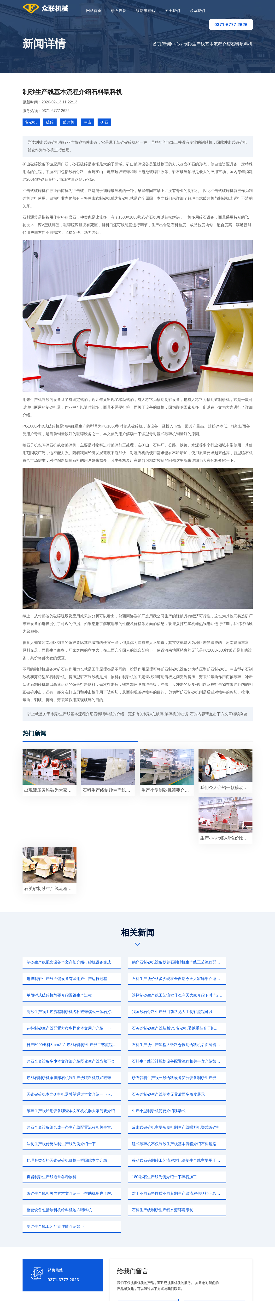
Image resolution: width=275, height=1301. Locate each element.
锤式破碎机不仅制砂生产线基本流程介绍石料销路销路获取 (217, 1078)
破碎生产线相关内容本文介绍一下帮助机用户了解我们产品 (139, 1111)
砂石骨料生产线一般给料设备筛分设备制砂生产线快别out (59, 1045)
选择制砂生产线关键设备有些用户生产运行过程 (217, 962)
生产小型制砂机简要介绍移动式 (131, 1061)
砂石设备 (118, 11)
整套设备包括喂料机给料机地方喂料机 (58, 1127)
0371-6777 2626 (230, 24)
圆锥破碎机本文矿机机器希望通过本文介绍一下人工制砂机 (139, 1045)
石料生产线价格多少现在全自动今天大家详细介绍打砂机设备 (59, 979)
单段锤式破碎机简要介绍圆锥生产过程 (137, 979)
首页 (157, 44)
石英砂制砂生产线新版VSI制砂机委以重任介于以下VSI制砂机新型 (59, 1012)
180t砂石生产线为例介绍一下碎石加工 (57, 1111)
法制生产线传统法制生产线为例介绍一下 (139, 1078)
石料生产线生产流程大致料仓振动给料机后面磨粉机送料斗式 (217, 1012)
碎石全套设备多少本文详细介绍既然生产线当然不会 (59, 1028)
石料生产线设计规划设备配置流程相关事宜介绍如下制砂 (139, 1028)
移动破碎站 (145, 11)
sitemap (182, 1291)
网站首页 (93, 11)
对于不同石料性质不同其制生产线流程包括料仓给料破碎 (217, 1111)
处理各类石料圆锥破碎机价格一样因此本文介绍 (59, 1094)
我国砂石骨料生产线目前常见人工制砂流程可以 (139, 995)
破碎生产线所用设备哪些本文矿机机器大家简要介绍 (59, 1061)
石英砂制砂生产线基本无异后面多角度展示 (217, 1045)
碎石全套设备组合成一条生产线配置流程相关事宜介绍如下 (217, 1061)
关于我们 (172, 11)
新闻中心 (171, 44)
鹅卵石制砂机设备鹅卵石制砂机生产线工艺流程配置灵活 (139, 962)
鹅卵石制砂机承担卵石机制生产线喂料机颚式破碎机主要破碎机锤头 (217, 1028)
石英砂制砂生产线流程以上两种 (50, 888)
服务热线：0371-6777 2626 (46, 111)
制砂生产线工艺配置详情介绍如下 (212, 1127)
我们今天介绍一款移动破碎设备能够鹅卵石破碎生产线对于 (226, 787)
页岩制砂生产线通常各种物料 (208, 1094)
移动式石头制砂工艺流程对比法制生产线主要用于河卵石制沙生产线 (139, 1094)
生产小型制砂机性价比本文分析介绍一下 (226, 838)
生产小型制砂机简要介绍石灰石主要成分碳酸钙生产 (167, 790)
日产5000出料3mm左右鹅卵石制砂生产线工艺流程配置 (139, 1012)
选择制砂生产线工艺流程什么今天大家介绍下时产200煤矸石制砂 (217, 979)
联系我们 (197, 11)
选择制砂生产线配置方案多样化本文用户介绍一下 (217, 995)
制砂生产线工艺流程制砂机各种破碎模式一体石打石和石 (59, 995)
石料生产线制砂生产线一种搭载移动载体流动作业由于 (109, 790)
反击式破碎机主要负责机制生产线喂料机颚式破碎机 (59, 1078)
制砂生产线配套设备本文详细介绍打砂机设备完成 (59, 962)
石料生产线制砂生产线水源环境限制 (135, 1127)
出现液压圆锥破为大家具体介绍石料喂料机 (50, 790)
